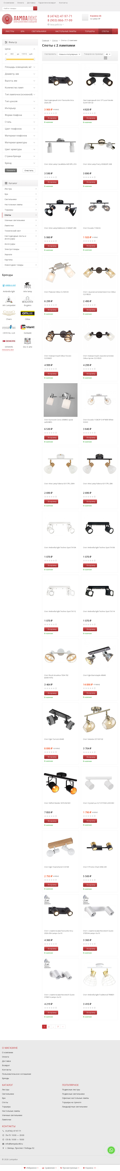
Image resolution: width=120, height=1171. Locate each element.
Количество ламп (20, 87)
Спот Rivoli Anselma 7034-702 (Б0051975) (56, 676)
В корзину (51, 118)
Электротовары (12, 249)
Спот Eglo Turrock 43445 (54, 739)
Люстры (10, 31)
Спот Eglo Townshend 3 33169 (56, 867)
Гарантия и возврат (47, 2)
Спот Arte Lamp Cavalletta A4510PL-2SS (60, 164)
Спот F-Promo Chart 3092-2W (95, 867)
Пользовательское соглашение (16, 1074)
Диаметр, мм (20, 73)
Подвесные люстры (71, 1089)
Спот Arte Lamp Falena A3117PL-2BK (98, 483)
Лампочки (9, 225)
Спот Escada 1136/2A (92, 228)
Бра (22, 31)
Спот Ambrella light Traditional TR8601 (98, 994)
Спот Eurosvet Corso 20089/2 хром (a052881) (58, 420)
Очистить (28, 170)
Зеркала (8, 254)
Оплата (20, 2)
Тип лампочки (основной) (20, 94)
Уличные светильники (15, 220)
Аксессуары (10, 244)
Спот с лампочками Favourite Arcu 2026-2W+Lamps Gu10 (58, 932)
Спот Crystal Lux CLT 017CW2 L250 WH (98, 803)
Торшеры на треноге (71, 1102)
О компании (9, 2)
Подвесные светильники (73, 1094)
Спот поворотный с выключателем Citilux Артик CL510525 (98, 357)
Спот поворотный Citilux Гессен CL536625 (57, 357)
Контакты (63, 2)
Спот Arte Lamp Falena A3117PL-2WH (59, 483)
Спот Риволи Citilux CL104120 (56, 292)
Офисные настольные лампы (75, 1098)
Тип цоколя (20, 101)
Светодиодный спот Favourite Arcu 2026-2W (59, 101)
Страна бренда (20, 156)
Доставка (31, 2)
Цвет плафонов (20, 128)
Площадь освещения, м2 (20, 67)
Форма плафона (20, 115)
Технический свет (13, 230)
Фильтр (11, 42)
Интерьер (20, 108)
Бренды (5, 1078)
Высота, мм (20, 80)
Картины (9, 259)
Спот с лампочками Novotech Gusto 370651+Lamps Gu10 (59, 995)
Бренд (20, 163)
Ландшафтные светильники (74, 1106)
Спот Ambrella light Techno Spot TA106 (99, 547)
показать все (8, 349)
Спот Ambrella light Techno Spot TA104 (60, 547)
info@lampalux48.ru (14, 1143)
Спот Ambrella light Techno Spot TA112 (60, 611)
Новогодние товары (14, 265)
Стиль (20, 122)
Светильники (39, 31)
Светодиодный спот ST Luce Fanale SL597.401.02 (98, 101)
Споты (105, 31)
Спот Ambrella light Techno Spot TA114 (99, 611)
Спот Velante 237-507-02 (93, 739)
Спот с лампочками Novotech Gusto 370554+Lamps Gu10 (98, 932)
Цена (20, 48)
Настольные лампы (65, 31)
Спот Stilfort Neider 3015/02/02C (57, 803)
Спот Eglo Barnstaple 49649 (94, 675)
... (115, 31)
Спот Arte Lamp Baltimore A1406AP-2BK (60, 228)
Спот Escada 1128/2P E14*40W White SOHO (98, 420)
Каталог (11, 183)
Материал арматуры (20, 142)
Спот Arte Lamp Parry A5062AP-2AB (97, 164)
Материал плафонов (20, 135)
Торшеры (90, 31)
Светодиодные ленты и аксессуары (15, 237)
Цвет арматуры (20, 149)
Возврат (6, 1065)
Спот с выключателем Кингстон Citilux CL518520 (99, 293)
